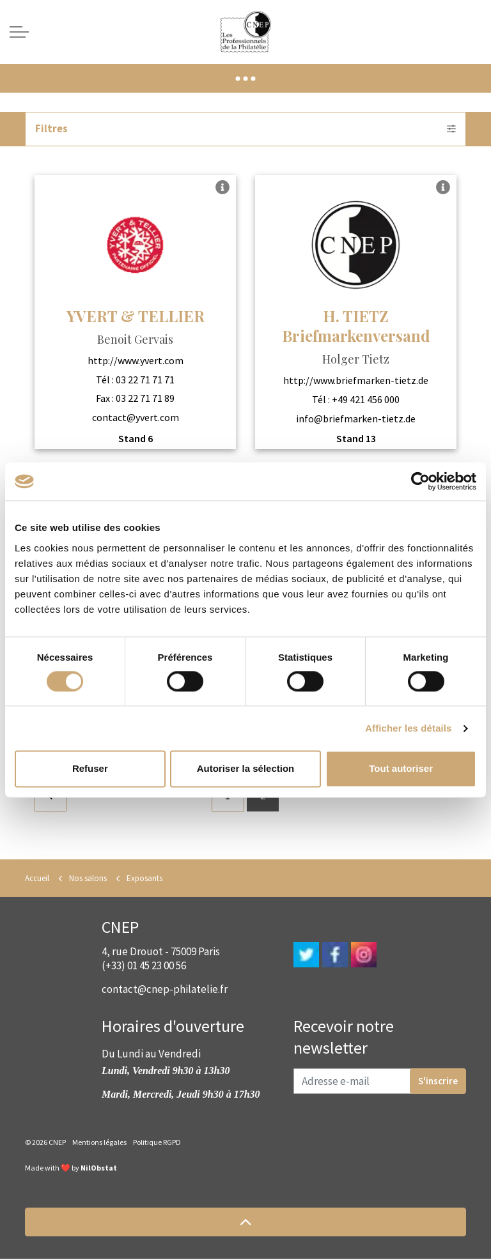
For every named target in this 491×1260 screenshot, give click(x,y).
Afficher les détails (408, 728)
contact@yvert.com (135, 417)
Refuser (90, 769)
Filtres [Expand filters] (245, 129)
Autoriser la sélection (246, 769)
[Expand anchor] (245, 78)
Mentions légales (99, 1143)
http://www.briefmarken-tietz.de (355, 380)
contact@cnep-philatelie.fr (165, 990)
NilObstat (99, 1169)
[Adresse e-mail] (379, 1082)
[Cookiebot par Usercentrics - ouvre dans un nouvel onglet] (420, 481)
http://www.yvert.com (135, 361)
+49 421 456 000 (366, 399)
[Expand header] (19, 32)
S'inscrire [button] (437, 1082)
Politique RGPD (157, 1143)
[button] (245, 1223)
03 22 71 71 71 (145, 379)
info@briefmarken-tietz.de (356, 418)
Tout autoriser (401, 769)
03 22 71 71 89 (145, 398)
